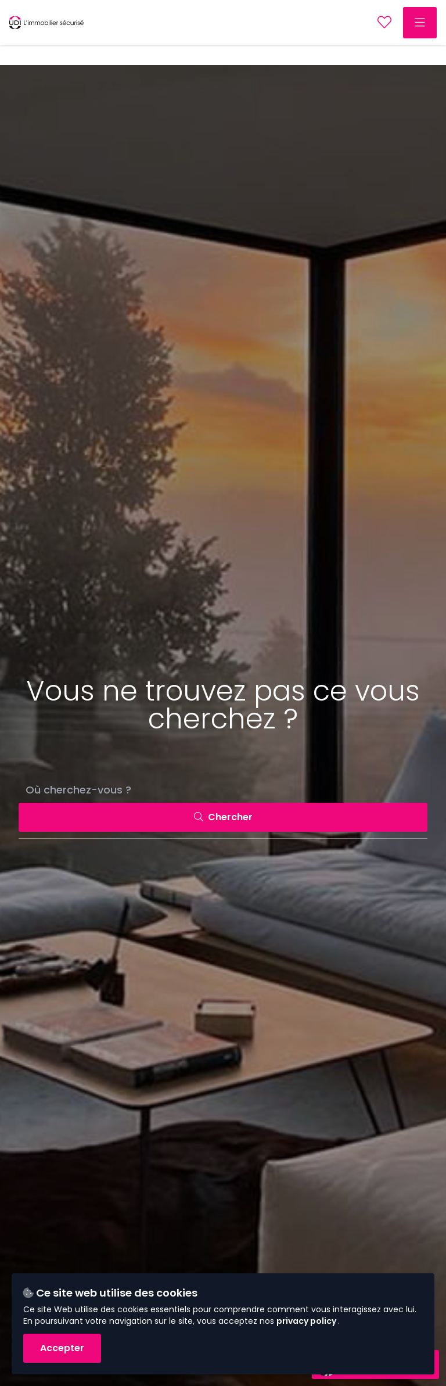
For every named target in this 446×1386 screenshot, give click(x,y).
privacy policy (307, 1321)
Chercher (223, 817)
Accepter (62, 1348)
